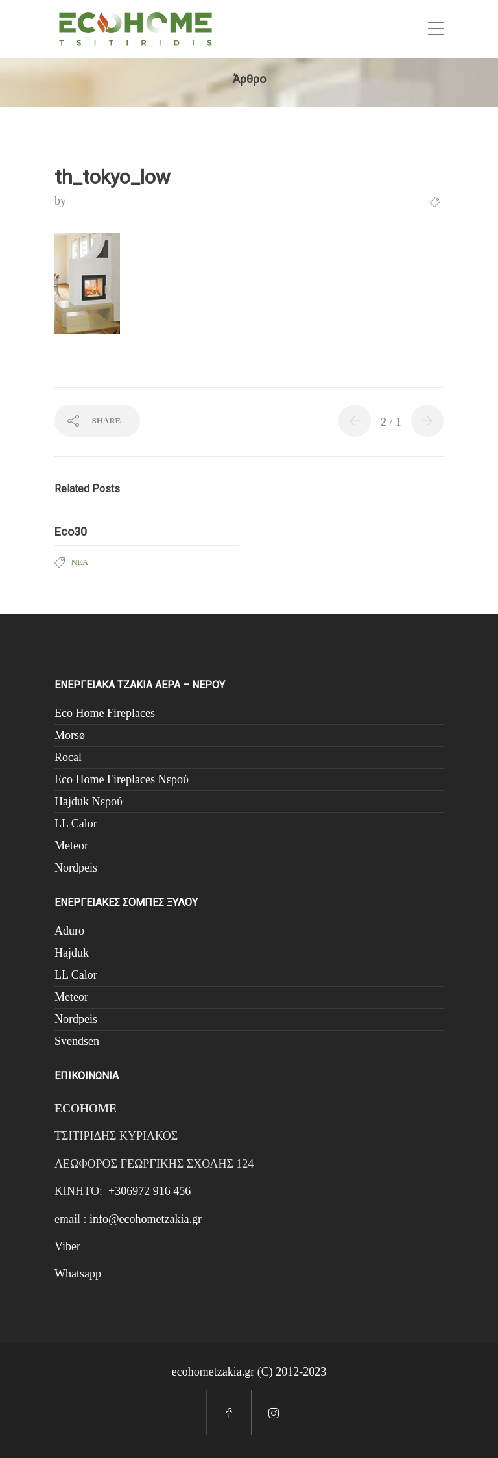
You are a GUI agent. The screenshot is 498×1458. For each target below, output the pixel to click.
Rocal (68, 757)
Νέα (80, 562)
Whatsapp (77, 1273)
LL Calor (75, 823)
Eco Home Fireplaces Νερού (121, 779)
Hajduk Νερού (88, 801)
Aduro (69, 930)
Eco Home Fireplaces (104, 713)
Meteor (71, 845)
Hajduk (71, 953)
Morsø (69, 735)
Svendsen (76, 1041)
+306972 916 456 (149, 1191)
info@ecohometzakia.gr (145, 1219)
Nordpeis (75, 868)
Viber (67, 1246)
